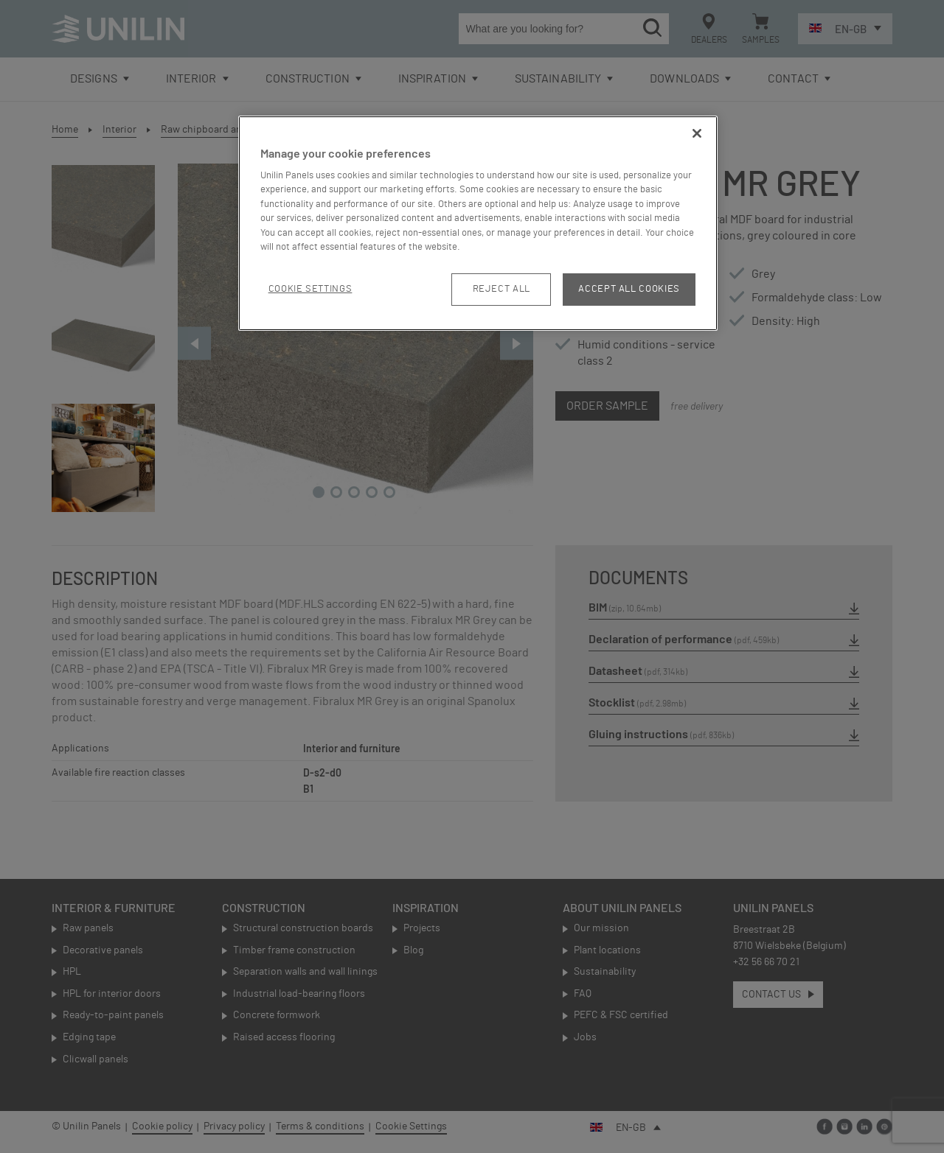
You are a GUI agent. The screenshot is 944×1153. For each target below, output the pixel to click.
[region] (478, 224)
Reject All (502, 289)
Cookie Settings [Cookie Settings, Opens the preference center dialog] (310, 289)
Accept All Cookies (629, 289)
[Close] (697, 133)
